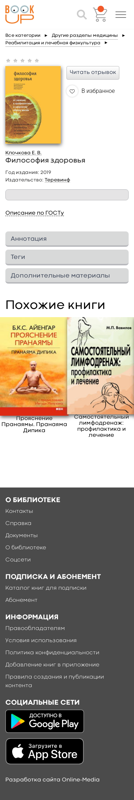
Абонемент (21, 600)
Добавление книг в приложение (52, 665)
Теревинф (57, 180)
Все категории (22, 36)
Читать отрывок (93, 72)
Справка (18, 523)
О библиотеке (25, 547)
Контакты (19, 511)
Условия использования (41, 640)
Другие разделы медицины (85, 36)
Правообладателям (35, 628)
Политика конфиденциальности (52, 652)
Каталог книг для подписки (45, 588)
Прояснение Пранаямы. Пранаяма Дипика (34, 424)
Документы (21, 535)
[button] (121, 14)
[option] (34, 375)
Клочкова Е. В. (23, 153)
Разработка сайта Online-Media (52, 780)
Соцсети (18, 560)
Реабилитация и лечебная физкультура (52, 43)
